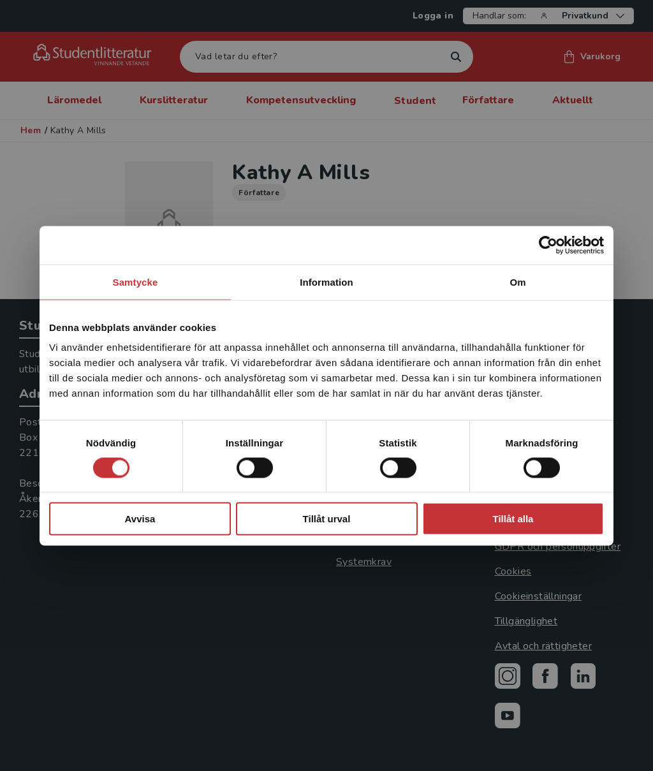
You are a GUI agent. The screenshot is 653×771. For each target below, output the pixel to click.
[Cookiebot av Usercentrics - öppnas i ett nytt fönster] (548, 244)
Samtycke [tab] (135, 281)
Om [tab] (517, 281)
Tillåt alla (513, 518)
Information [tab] (326, 281)
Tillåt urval (327, 518)
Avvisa (140, 518)
